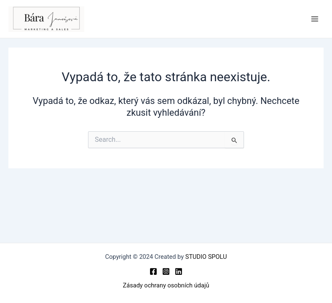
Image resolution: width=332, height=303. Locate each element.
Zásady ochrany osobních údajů (166, 285)
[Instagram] (166, 271)
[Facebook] (153, 271)
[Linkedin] (178, 271)
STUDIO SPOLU (206, 256)
